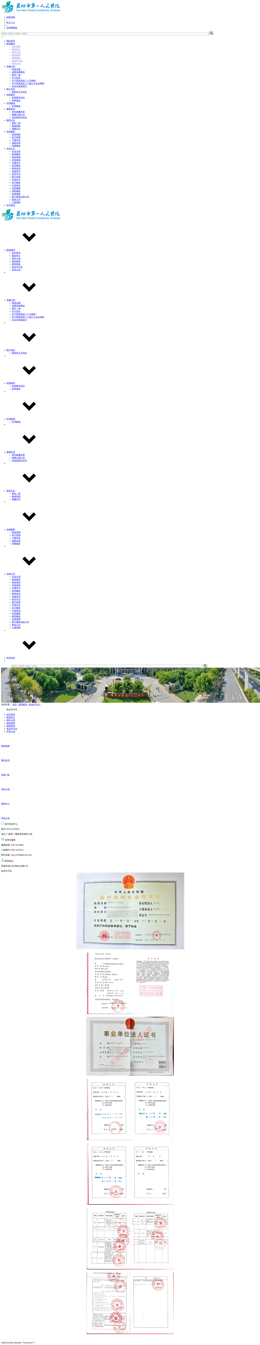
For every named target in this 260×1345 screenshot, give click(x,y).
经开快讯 (10, 205)
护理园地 (10, 103)
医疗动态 (10, 89)
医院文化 (10, 120)
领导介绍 (16, 52)
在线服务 (10, 131)
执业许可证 (17, 61)
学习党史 (16, 78)
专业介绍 (16, 151)
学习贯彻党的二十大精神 (24, 80)
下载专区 (16, 140)
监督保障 (16, 194)
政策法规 (16, 69)
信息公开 (10, 148)
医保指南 (16, 134)
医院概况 (10, 44)
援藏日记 (16, 129)
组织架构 (16, 55)
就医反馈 (16, 143)
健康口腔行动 (18, 114)
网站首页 (10, 41)
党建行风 (10, 66)
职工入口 (10, 22)
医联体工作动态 (19, 92)
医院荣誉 (16, 58)
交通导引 (16, 163)
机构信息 (16, 168)
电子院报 (16, 137)
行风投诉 (16, 185)
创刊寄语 (16, 46)
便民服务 (16, 191)
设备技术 (16, 171)
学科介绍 (16, 63)
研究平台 (16, 174)
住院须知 (16, 160)
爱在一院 (16, 123)
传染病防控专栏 (19, 117)
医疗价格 (16, 177)
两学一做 (16, 75)
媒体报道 (16, 126)
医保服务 (16, 154)
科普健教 (16, 188)
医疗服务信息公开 (20, 197)
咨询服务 (16, 165)
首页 (14, 704)
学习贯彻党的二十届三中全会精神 (28, 83)
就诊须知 (16, 157)
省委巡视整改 (18, 72)
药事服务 (16, 146)
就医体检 (10, 17)
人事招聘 (16, 202)
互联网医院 (11, 28)
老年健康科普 (18, 112)
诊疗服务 (16, 182)
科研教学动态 (18, 97)
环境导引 (16, 180)
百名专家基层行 (19, 86)
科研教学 (10, 95)
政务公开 (16, 199)
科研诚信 (16, 100)
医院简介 (16, 49)
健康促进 (10, 109)
